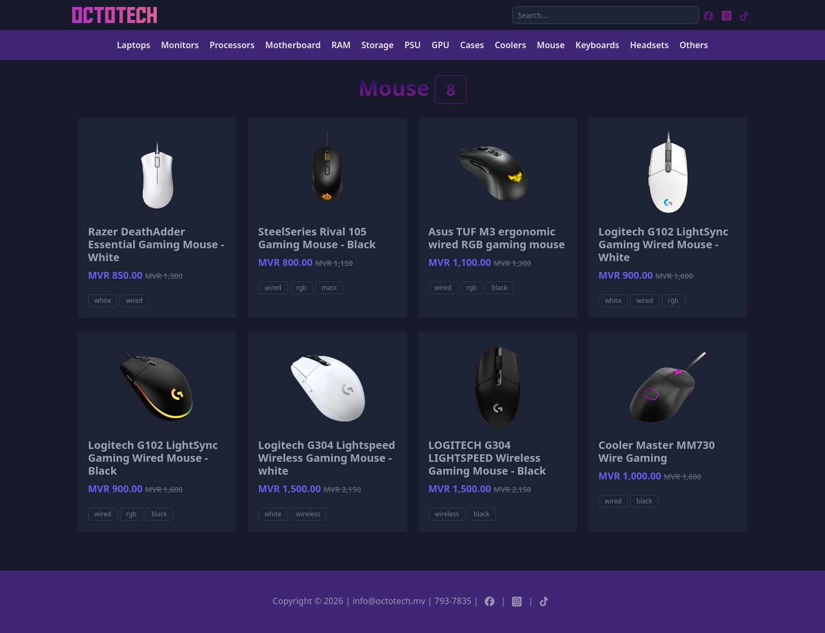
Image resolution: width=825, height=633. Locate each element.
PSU (412, 45)
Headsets (649, 45)
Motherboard (293, 45)
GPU (440, 45)
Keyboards (598, 45)
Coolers (510, 45)
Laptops (133, 45)
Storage (377, 45)
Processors (232, 45)
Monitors (180, 45)
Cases (472, 45)
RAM (340, 45)
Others (693, 45)
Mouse (550, 45)
